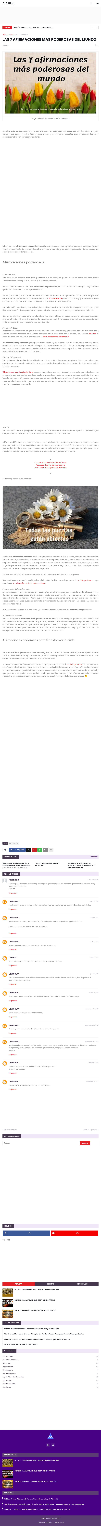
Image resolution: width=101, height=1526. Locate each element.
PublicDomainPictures (48, 118)
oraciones (50, 1387)
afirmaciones (22, 34)
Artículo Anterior (10, 1130)
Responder (13, 893)
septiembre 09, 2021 (92, 1041)
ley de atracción (50, 1373)
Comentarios (82, 1284)
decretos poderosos (50, 1360)
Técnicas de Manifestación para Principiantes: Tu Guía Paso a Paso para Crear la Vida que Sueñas (16, 865)
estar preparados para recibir (56, 337)
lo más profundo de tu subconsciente (29, 583)
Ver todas (94, 856)
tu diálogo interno (85, 580)
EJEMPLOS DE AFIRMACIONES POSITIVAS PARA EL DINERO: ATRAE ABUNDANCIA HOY (81, 865)
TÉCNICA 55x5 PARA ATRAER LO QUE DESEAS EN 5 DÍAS (35, 1311)
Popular (18, 1284)
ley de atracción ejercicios (50, 1377)
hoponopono (50, 1370)
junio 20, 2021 (94, 958)
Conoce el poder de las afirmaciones (50, 462)
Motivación (50, 1380)
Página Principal (8, 34)
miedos (92, 334)
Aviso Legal (59, 1522)
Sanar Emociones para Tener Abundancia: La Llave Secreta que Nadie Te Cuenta (37, 1339)
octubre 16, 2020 (93, 880)
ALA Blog (8, 3)
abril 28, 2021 (94, 941)
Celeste (13, 957)
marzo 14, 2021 (94, 901)
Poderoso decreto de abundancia (50, 465)
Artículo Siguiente (90, 1130)
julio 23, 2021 (94, 974)
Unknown (14, 901)
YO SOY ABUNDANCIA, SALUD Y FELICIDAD (47, 864)
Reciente (50, 1284)
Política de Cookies (44, 1522)
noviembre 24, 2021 (92, 1081)
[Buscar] (41, 1143)
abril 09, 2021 (94, 917)
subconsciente (55, 298)
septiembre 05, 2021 (92, 1025)
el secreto (50, 1363)
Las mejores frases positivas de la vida (50, 467)
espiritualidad (50, 1366)
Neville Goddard (50, 1384)
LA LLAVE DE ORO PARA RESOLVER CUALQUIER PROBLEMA (36, 1289)
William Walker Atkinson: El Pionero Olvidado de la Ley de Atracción (31, 1329)
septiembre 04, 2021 (92, 1009)
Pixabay (66, 118)
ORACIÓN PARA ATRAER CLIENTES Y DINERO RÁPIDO (33, 27)
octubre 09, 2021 (93, 1063)
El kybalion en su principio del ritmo (17, 372)
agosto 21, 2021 (94, 993)
